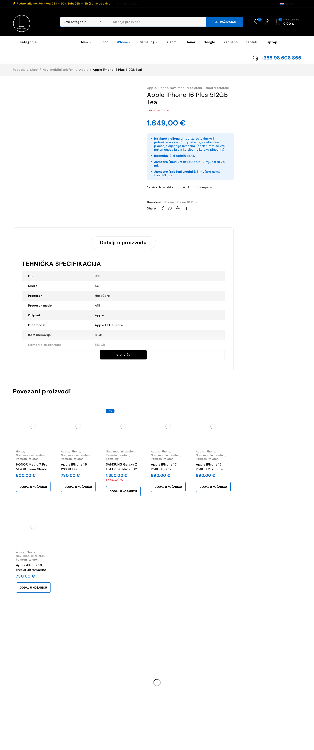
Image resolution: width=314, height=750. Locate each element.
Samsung (112, 459)
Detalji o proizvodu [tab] (123, 242)
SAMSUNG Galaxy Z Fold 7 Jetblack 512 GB (121, 469)
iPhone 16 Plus (186, 202)
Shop (34, 70)
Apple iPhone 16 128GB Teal (74, 466)
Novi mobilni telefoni (59, 70)
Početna (19, 70)
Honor (20, 451)
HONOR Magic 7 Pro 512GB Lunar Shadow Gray (33, 469)
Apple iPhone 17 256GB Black (164, 466)
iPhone (163, 88)
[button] (33, 487)
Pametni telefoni (216, 88)
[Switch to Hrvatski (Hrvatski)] (288, 3)
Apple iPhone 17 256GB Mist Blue (209, 466)
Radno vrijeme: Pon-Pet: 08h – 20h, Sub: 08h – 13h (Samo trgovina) (64, 3)
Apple (83, 70)
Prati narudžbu (127, 3)
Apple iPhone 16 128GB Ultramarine (31, 567)
